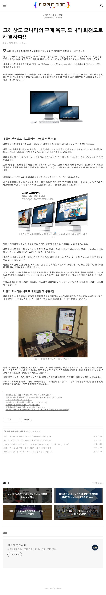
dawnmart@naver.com (53, 17)
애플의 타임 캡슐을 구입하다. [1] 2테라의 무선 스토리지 (25, 448)
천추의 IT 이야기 (16, 545)
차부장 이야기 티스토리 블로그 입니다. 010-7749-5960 (31, 549)
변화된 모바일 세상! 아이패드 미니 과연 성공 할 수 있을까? (26, 452)
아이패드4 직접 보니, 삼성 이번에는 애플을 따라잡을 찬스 (26, 440)
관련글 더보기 (97, 483)
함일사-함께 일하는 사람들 (15, 431)
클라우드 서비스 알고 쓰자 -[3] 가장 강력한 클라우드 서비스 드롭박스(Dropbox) (34, 444)
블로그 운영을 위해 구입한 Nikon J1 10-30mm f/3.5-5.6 (26, 436)
